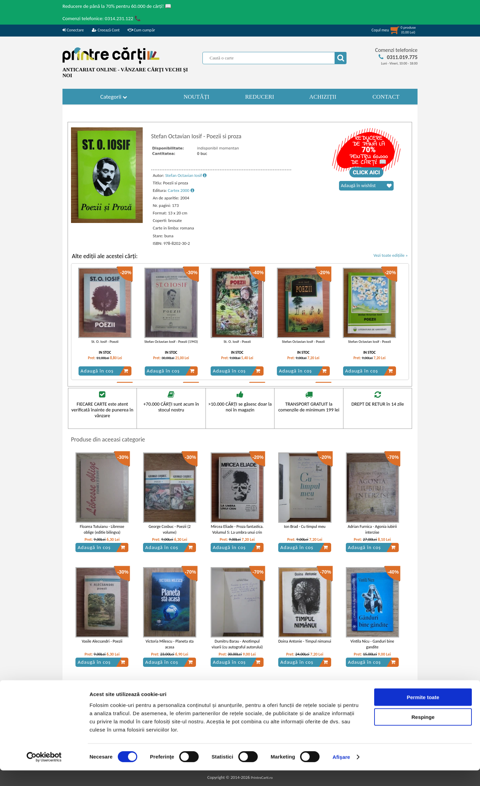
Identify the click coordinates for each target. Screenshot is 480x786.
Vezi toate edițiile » (390, 255)
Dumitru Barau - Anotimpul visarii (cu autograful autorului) (237, 644)
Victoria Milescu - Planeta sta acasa (170, 644)
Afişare (341, 772)
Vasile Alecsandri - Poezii (102, 641)
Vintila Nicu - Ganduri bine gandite (372, 644)
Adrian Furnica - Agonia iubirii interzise (372, 529)
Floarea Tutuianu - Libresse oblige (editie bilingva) (102, 529)
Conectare (73, 30)
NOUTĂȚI (197, 97)
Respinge (423, 732)
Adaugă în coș (104, 370)
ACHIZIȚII (322, 97)
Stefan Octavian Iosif (186, 175)
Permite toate (423, 712)
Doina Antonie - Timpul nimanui (304, 641)
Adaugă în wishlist (366, 185)
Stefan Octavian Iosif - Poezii (303, 341)
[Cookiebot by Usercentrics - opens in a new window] (44, 773)
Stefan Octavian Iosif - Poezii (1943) (171, 341)
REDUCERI (259, 97)
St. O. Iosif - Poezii (105, 341)
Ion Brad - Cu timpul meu (305, 526)
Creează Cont (105, 30)
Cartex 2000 (181, 190)
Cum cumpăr (141, 30)
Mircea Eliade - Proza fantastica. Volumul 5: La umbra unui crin (237, 529)
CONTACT (385, 97)
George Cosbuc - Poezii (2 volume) (169, 529)
